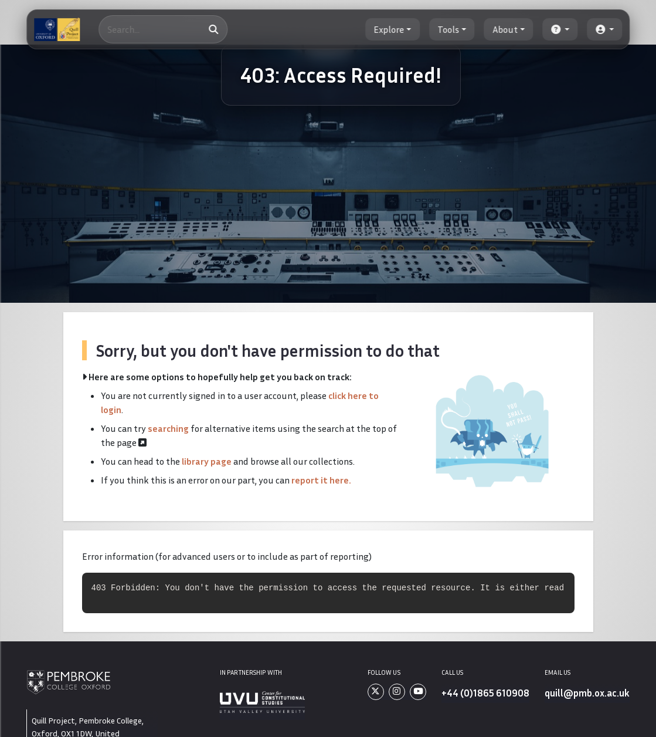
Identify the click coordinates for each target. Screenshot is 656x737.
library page (207, 461)
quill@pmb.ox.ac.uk (587, 693)
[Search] (162, 29)
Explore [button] (388, 29)
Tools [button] (448, 29)
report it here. (321, 480)
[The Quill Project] (57, 29)
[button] (560, 29)
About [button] (505, 29)
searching (168, 428)
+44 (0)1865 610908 (485, 693)
